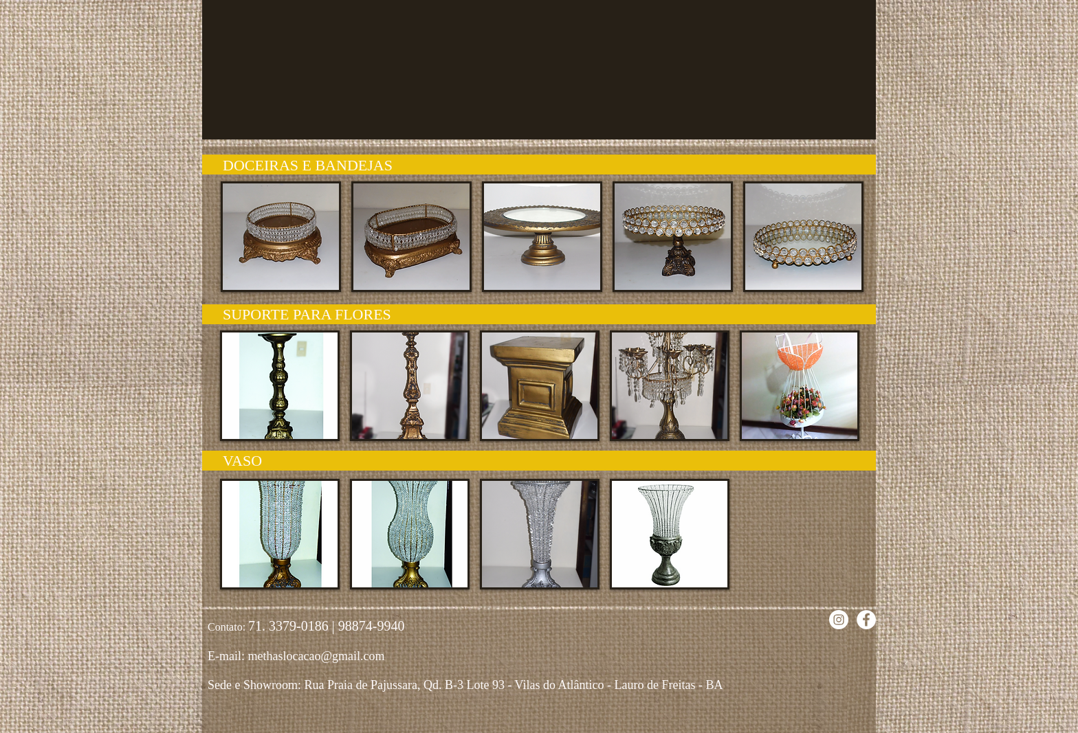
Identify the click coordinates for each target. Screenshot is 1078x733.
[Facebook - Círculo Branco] (866, 619)
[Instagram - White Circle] (838, 619)
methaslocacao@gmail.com (316, 656)
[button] (281, 236)
